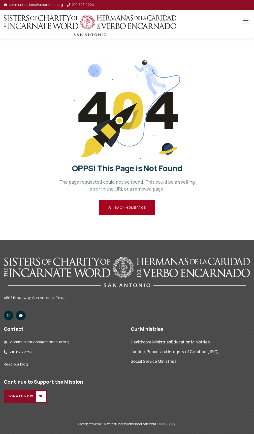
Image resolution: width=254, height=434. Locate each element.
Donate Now (20, 396)
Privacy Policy (166, 424)
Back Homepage (127, 207)
